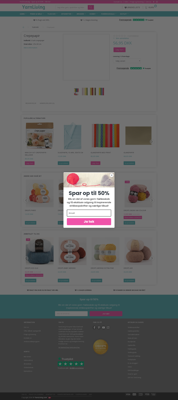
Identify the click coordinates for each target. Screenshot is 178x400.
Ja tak (89, 224)
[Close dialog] (112, 178)
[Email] (89, 215)
